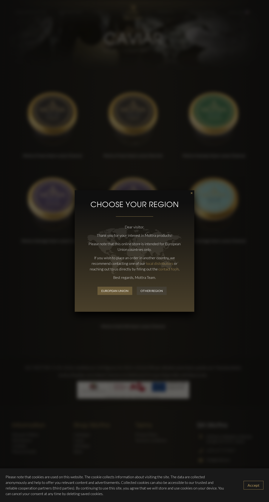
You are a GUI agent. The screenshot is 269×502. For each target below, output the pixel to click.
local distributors (159, 263)
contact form (168, 269)
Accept (253, 485)
